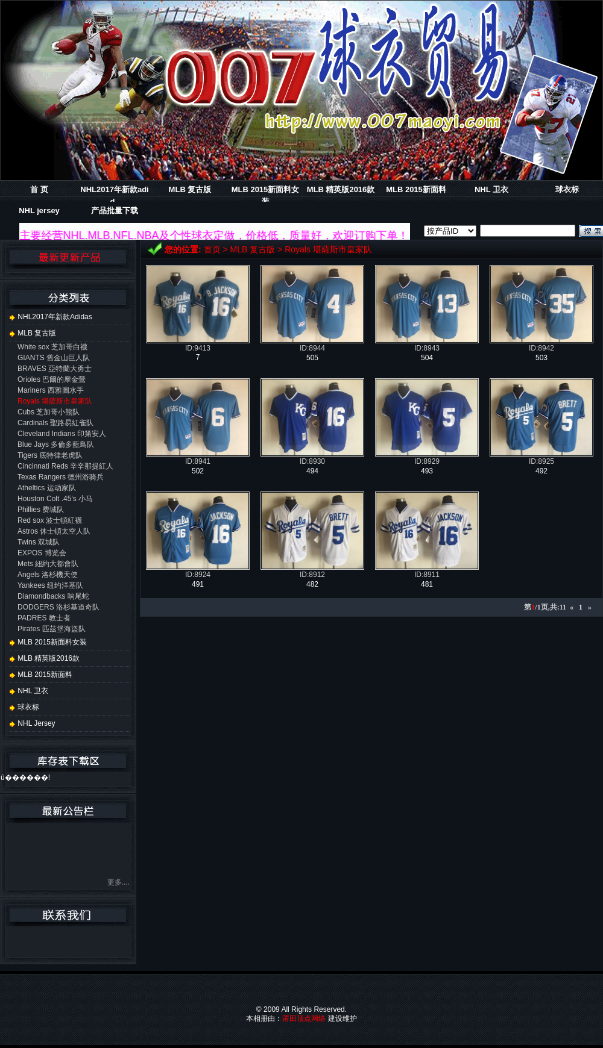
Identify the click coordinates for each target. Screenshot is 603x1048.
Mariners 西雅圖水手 (50, 390)
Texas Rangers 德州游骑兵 (60, 477)
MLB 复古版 (190, 189)
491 (198, 584)
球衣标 (567, 189)
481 (427, 584)
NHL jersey (39, 210)
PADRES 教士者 (44, 618)
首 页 (39, 189)
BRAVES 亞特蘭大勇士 (54, 368)
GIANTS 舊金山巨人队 (53, 358)
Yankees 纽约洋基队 (50, 585)
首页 (212, 249)
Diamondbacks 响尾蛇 (53, 596)
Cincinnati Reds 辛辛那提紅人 (65, 466)
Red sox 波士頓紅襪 (49, 520)
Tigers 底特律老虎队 (50, 455)
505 (312, 358)
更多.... (118, 884)
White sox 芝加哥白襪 (52, 347)
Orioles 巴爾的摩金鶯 (51, 379)
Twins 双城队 (38, 542)
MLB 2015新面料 (416, 189)
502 (198, 471)
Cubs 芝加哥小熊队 (48, 412)
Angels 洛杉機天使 (47, 574)
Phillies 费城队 (40, 509)
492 (541, 471)
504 (427, 358)
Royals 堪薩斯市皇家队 (328, 249)
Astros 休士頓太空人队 (53, 531)
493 (427, 471)
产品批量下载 (114, 210)
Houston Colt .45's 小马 (55, 498)
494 (312, 471)
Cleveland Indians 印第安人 (61, 433)
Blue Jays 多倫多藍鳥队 (55, 444)
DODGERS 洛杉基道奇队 (58, 607)
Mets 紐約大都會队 (47, 564)
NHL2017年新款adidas (51, 317)
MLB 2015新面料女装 (48, 642)
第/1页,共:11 (545, 607)
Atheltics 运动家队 (46, 488)
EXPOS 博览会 (41, 553)
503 (541, 358)
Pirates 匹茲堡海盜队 (51, 629)
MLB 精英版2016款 (341, 189)
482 (312, 584)
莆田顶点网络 (304, 1018)
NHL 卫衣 (491, 189)
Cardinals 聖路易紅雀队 (55, 423)
